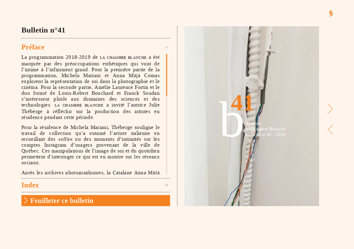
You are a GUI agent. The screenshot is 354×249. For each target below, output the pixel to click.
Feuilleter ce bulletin (61, 200)
